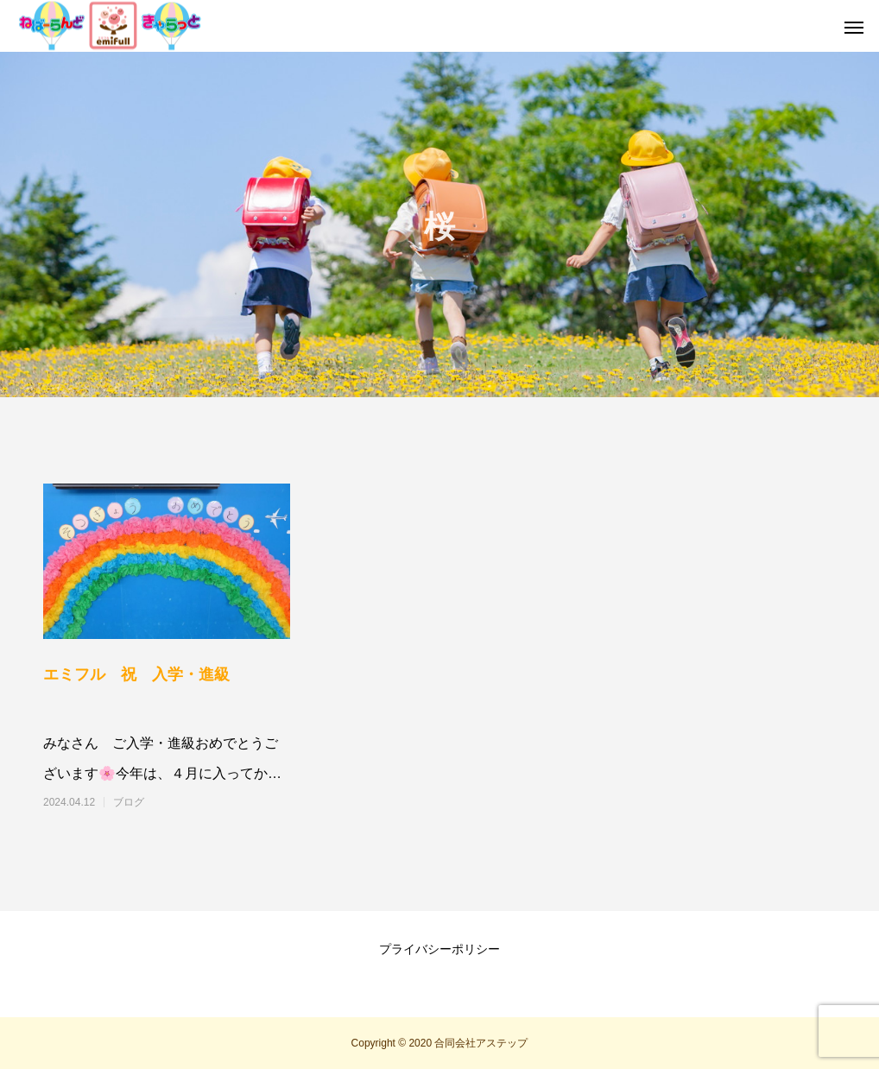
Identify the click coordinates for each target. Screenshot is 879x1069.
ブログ (128, 802)
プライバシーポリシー (439, 949)
